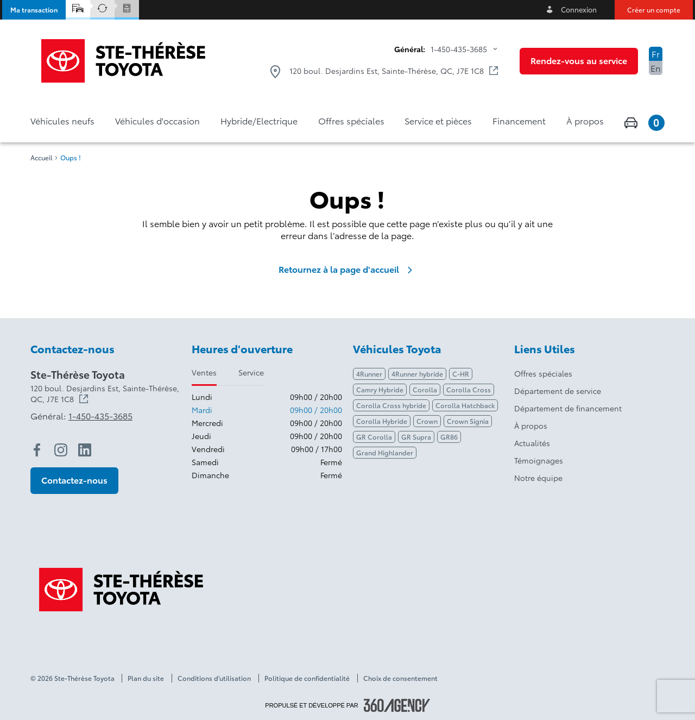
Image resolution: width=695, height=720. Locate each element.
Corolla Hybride (381, 420)
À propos (530, 425)
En (655, 67)
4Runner (369, 373)
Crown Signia (468, 420)
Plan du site (146, 678)
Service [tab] (251, 372)
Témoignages (538, 460)
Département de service (557, 390)
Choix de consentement (400, 678)
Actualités (532, 442)
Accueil (41, 157)
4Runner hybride (417, 373)
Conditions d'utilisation (214, 678)
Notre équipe (538, 477)
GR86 (449, 436)
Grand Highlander (384, 452)
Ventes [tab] (204, 372)
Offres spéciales (543, 373)
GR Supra (416, 436)
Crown (427, 420)
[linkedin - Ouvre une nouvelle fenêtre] (84, 449)
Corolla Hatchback (465, 405)
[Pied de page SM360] (397, 705)
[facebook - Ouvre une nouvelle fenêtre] (36, 449)
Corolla (425, 389)
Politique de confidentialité (307, 678)
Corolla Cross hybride (391, 405)
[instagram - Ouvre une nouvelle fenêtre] (60, 449)
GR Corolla (374, 436)
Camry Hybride (379, 389)
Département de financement (568, 408)
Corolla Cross (468, 389)
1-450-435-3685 (459, 48)
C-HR (460, 373)
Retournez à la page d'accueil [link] (347, 269)
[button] (34, 10)
